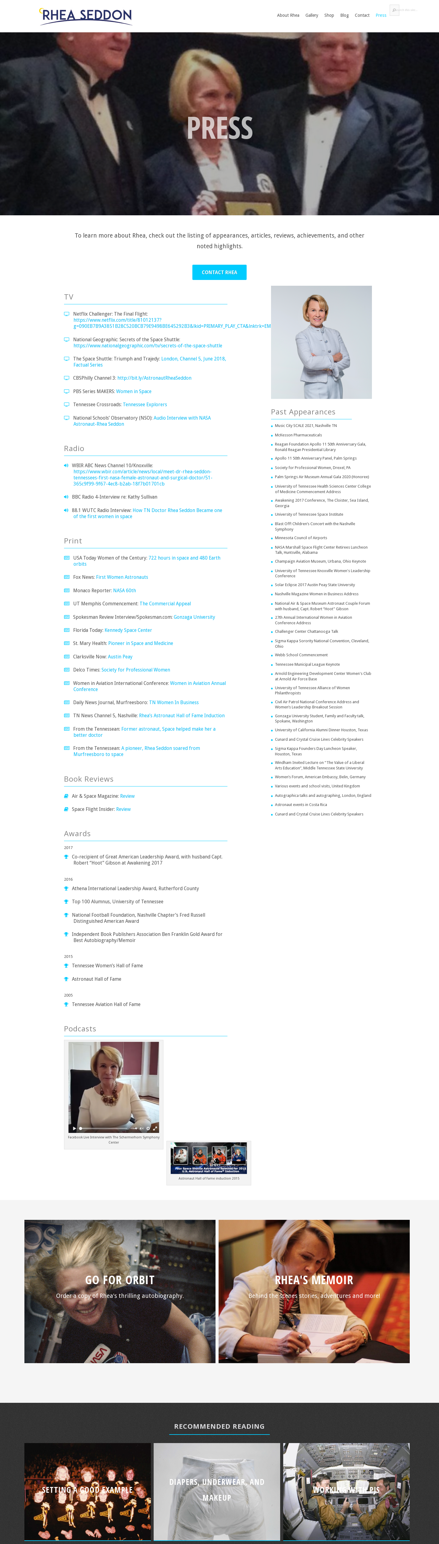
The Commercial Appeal (165, 604)
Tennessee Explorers (145, 404)
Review (127, 796)
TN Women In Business (174, 702)
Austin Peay (120, 657)
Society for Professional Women (136, 670)
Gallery (311, 15)
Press (381, 15)
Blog (344, 15)
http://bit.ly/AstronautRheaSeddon (154, 378)
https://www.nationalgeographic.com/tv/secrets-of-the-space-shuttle (147, 346)
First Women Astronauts (122, 577)
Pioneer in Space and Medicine (140, 643)
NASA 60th (124, 590)
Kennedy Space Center (128, 630)
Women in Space (134, 391)
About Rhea (288, 15)
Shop (329, 15)
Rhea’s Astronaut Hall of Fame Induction (182, 715)
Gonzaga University (194, 617)
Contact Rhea (219, 272)
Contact (362, 15)
